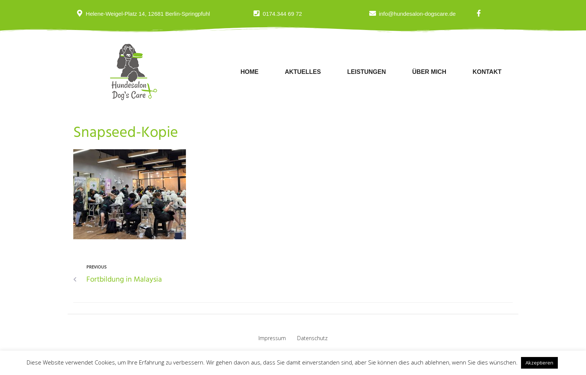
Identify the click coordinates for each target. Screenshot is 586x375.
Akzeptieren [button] (539, 362)
